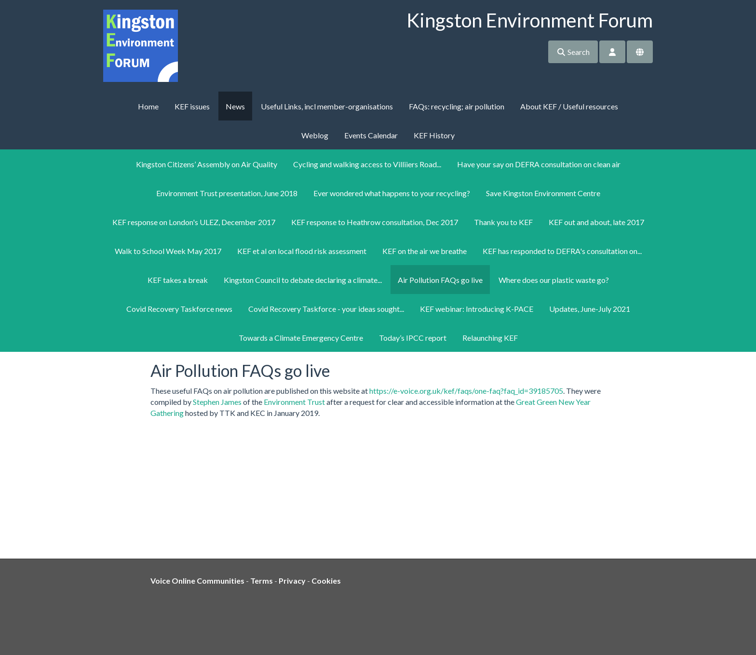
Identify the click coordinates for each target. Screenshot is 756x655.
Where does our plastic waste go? (554, 279)
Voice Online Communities (197, 580)
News (235, 106)
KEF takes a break (178, 279)
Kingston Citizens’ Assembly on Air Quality (206, 164)
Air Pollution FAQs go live (440, 279)
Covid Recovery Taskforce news (179, 308)
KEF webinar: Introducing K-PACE (476, 308)
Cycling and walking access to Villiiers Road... (367, 164)
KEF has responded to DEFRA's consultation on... (562, 250)
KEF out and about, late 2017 (596, 222)
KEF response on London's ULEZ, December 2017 (193, 222)
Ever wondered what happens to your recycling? (391, 193)
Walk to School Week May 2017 (168, 250)
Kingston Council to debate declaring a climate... (303, 279)
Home (148, 106)
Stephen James (217, 401)
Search (573, 51)
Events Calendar (371, 135)
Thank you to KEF (503, 222)
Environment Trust (294, 401)
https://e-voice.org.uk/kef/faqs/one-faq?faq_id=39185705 (466, 390)
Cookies (326, 580)
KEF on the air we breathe (424, 250)
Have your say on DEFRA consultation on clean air (539, 164)
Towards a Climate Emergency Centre (301, 337)
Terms (261, 580)
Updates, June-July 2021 (589, 308)
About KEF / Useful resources (569, 106)
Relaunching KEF (490, 337)
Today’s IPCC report (412, 337)
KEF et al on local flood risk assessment (301, 250)
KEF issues (192, 106)
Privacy (292, 580)
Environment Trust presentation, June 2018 (226, 193)
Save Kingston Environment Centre (543, 193)
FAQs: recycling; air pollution (456, 106)
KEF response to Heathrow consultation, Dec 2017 (374, 222)
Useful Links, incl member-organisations (327, 106)
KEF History (434, 135)
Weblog (314, 135)
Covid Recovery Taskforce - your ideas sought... (326, 308)
